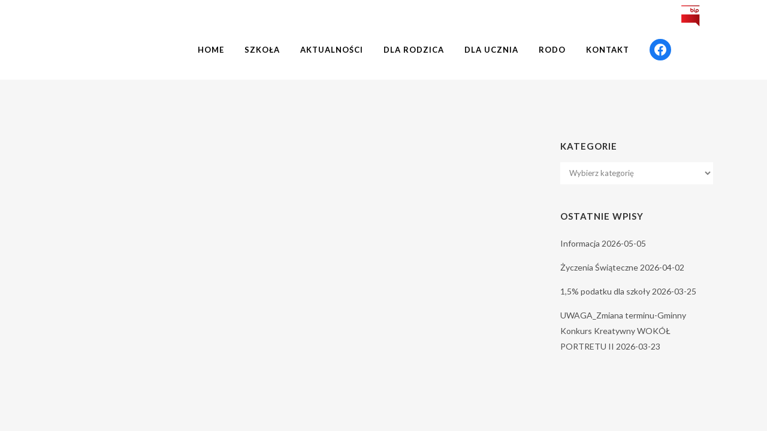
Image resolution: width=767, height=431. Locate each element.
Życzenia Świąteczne (599, 267)
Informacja (580, 243)
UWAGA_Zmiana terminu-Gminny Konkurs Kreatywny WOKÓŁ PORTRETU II (623, 330)
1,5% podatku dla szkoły (605, 291)
